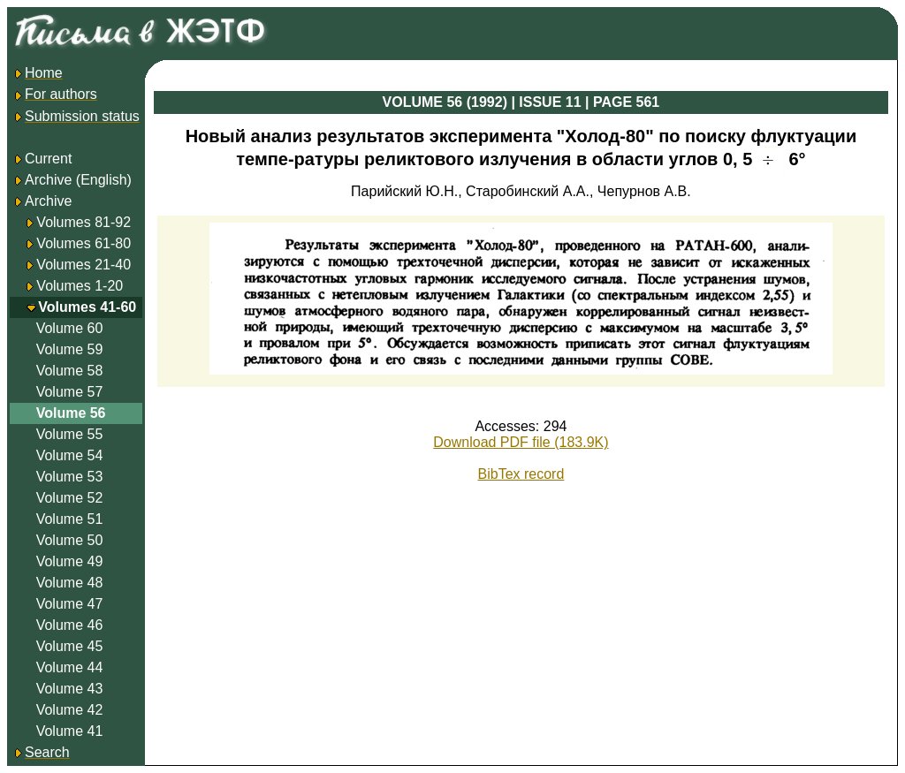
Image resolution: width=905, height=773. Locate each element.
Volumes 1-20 (79, 285)
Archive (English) (72, 179)
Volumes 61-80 (83, 243)
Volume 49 (69, 561)
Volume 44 (69, 667)
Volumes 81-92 (83, 222)
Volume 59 (69, 349)
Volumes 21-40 (83, 264)
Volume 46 (69, 625)
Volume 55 (69, 434)
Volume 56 (71, 413)
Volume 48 (69, 582)
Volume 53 (69, 476)
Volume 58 (69, 370)
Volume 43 (69, 688)
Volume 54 (69, 455)
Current (42, 158)
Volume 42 (69, 709)
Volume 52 (69, 497)
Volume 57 (69, 391)
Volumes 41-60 (87, 307)
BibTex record (521, 473)
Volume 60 (69, 328)
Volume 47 (69, 603)
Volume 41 (69, 731)
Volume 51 (69, 519)
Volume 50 (69, 540)
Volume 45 (69, 646)
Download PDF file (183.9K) (520, 442)
